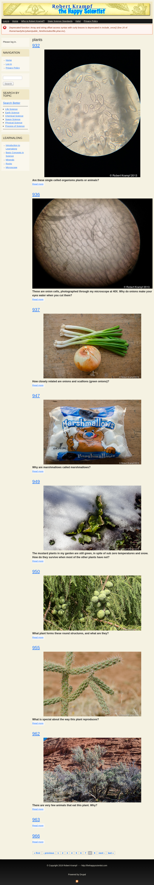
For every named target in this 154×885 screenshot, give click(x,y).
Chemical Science (14, 116)
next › (102, 853)
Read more (37, 184)
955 (36, 647)
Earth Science (12, 112)
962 (36, 733)
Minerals (10, 159)
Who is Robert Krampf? (33, 21)
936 (36, 194)
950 (36, 571)
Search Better (11, 103)
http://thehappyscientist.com (94, 865)
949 (36, 481)
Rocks (9, 163)
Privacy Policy (91, 21)
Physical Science (13, 122)
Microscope (11, 167)
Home (15, 21)
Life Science (11, 109)
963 (36, 819)
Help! (78, 21)
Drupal (83, 874)
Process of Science (15, 126)
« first (37, 853)
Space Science (12, 119)
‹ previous (48, 853)
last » (111, 853)
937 (36, 309)
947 (36, 395)
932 (36, 45)
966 (36, 835)
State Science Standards (60, 21)
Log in (6, 21)
